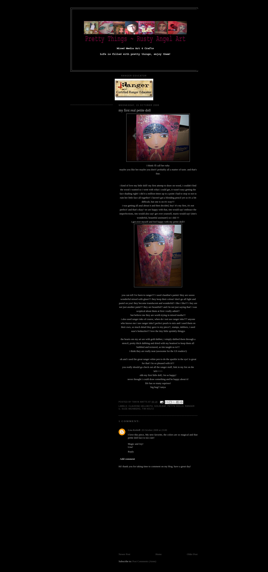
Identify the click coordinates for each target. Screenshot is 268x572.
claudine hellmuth (141, 406)
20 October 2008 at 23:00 (154, 430)
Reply (131, 451)
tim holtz (148, 409)
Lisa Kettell (134, 430)
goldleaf (160, 406)
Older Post (192, 554)
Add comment (127, 458)
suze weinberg (131, 409)
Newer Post (124, 554)
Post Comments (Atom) (144, 561)
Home (159, 554)
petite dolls (176, 406)
